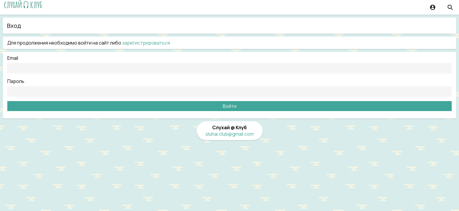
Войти (230, 106)
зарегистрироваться (146, 43)
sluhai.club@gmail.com (229, 134)
